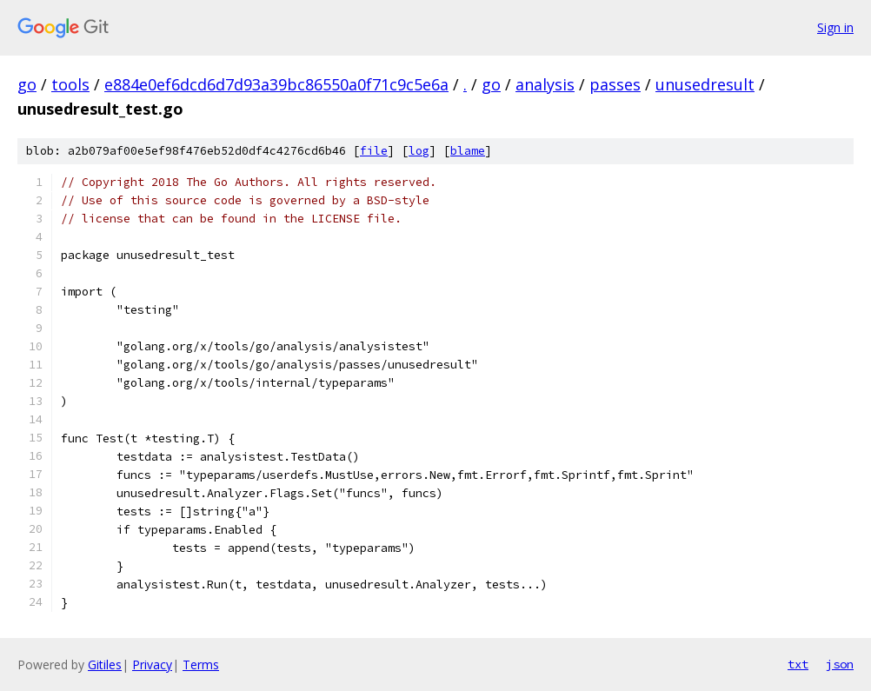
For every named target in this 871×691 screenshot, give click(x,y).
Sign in (835, 27)
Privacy (152, 664)
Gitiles (105, 664)
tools (70, 84)
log (419, 150)
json (840, 664)
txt (798, 664)
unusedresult (705, 84)
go (27, 84)
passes (615, 84)
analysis (545, 84)
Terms (201, 664)
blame (467, 150)
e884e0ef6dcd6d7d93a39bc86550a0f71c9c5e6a (276, 84)
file (374, 150)
